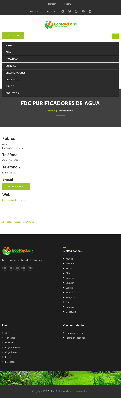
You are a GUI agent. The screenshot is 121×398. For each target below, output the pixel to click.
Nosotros (34, 11)
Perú (68, 302)
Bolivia (69, 268)
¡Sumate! (13, 36)
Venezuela (71, 312)
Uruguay (70, 307)
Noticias (10, 66)
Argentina (71, 264)
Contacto (50, 11)
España (69, 288)
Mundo (69, 259)
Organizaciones (15, 73)
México (69, 293)
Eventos (10, 87)
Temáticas (11, 59)
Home (8, 46)
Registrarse (68, 4)
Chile (68, 273)
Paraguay (70, 297)
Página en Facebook (75, 338)
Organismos (13, 80)
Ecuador (70, 283)
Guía (8, 52)
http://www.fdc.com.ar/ (14, 200)
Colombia (70, 278)
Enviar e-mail (16, 187)
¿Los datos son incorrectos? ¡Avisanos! (19, 222)
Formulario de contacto (77, 333)
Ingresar (52, 4)
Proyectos (12, 93)
